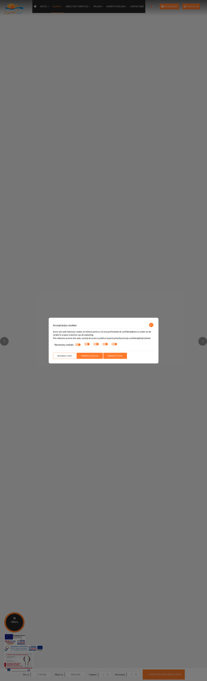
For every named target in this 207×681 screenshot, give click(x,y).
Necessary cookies (67, 344)
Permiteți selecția (89, 355)
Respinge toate (64, 355)
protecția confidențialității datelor (135, 338)
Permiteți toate (115, 355)
